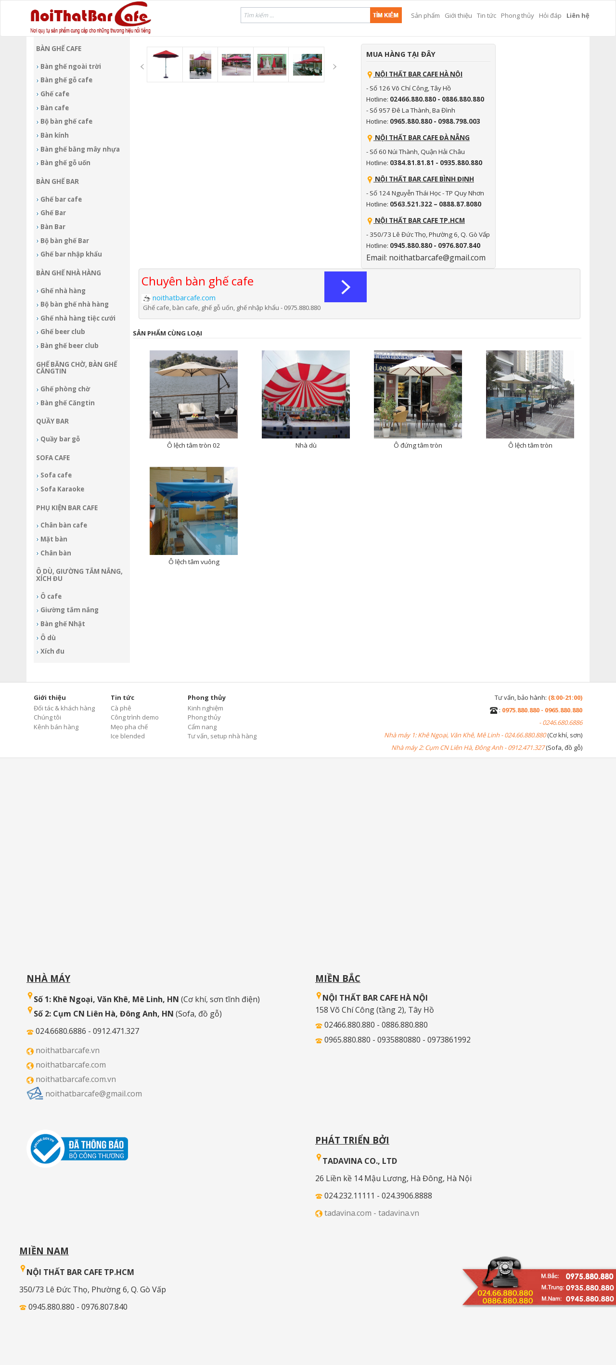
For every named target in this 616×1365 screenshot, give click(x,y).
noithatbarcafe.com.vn (76, 1079)
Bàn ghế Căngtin (67, 403)
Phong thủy (517, 15)
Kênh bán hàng (56, 726)
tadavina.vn (398, 1213)
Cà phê (121, 708)
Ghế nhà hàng (63, 290)
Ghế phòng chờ (65, 389)
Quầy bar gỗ (60, 439)
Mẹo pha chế (129, 726)
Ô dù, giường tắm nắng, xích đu (79, 575)
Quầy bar (52, 421)
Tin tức (486, 15)
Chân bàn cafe (63, 525)
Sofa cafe (56, 475)
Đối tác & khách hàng (64, 708)
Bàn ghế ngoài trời (70, 66)
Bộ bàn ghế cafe (66, 121)
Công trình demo (135, 717)
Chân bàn (55, 553)
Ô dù (48, 637)
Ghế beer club (62, 331)
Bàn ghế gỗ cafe (66, 80)
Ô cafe (51, 596)
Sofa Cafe (53, 457)
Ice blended (128, 736)
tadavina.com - (351, 1213)
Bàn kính (54, 135)
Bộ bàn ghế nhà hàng (74, 304)
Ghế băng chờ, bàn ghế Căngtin (76, 368)
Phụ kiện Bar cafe (67, 507)
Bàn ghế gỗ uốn (65, 162)
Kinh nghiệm (205, 708)
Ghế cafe (54, 94)
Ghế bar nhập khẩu (71, 254)
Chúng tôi (47, 717)
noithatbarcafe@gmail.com (93, 1093)
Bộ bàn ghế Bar (64, 240)
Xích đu (52, 651)
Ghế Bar (53, 212)
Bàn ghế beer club (69, 345)
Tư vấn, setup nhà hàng (222, 736)
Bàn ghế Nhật (62, 623)
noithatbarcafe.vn (68, 1050)
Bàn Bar (52, 226)
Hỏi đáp (550, 15)
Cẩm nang (202, 726)
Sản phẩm (425, 15)
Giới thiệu (458, 15)
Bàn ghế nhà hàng (68, 273)
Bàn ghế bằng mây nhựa (80, 149)
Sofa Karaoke (62, 489)
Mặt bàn (53, 539)
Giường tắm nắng (69, 609)
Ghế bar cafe (61, 199)
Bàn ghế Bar (57, 181)
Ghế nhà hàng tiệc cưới (78, 318)
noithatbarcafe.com (71, 1064)
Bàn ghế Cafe (58, 48)
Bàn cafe (54, 107)
